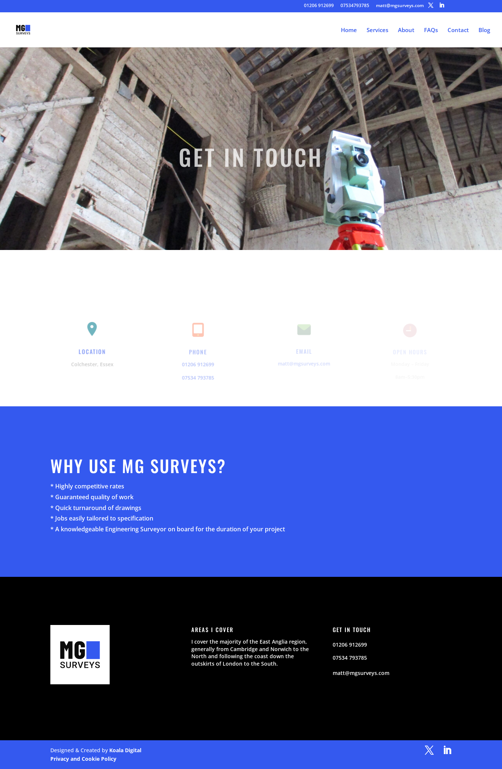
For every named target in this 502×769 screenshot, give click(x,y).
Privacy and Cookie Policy (83, 758)
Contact (458, 30)
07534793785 (355, 6)
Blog (484, 30)
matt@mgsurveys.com (400, 6)
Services (377, 30)
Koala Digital (125, 750)
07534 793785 (197, 376)
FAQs (431, 30)
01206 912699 (319, 6)
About (406, 30)
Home (349, 30)
